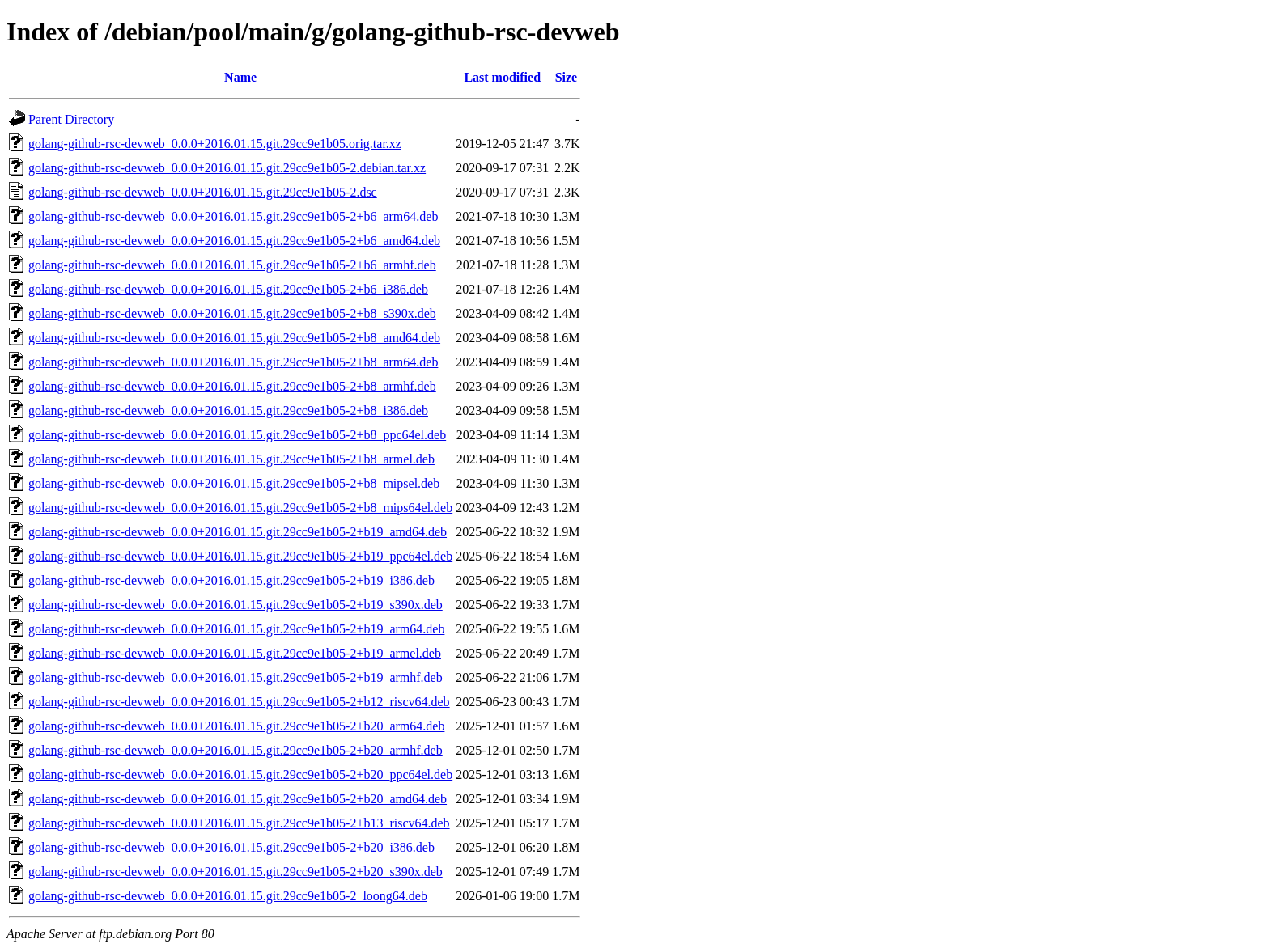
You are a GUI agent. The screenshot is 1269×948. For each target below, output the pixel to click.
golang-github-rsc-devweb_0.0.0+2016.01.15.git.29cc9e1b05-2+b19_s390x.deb (235, 605)
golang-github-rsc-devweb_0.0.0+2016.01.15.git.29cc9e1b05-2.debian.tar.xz (227, 168)
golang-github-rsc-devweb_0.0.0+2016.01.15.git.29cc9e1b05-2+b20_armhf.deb (235, 750)
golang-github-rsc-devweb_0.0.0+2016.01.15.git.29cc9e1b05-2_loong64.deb (227, 896)
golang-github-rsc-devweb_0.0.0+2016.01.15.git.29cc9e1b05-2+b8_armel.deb (231, 459)
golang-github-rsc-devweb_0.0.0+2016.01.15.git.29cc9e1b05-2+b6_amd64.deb (234, 241)
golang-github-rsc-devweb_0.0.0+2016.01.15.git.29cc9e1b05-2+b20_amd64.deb (237, 799)
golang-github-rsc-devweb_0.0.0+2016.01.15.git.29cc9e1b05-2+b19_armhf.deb (235, 677)
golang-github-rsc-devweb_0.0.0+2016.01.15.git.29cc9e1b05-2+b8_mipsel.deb (233, 483)
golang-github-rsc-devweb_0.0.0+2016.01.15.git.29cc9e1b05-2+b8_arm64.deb (233, 362)
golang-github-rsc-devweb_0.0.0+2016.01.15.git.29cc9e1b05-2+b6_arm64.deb (233, 216)
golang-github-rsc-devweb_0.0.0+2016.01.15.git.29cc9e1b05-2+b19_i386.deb (231, 580)
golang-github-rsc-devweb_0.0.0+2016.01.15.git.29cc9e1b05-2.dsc (202, 192)
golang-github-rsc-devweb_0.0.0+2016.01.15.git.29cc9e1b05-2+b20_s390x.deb (235, 871)
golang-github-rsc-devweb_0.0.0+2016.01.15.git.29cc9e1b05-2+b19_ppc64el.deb (240, 556)
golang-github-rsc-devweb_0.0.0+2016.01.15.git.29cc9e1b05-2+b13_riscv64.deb (239, 823)
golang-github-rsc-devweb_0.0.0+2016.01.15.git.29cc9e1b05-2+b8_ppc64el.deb (237, 435)
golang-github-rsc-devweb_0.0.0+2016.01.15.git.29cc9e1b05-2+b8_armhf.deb (232, 386)
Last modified (502, 77)
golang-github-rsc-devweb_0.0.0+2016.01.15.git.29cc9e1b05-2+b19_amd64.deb (237, 532)
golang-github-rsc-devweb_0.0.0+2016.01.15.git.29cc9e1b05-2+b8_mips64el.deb (240, 507)
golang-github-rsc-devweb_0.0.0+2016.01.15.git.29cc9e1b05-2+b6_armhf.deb (232, 265)
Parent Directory (71, 119)
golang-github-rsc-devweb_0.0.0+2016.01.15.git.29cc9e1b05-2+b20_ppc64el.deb (240, 774)
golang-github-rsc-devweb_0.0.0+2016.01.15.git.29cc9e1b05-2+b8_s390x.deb (232, 313)
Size (566, 77)
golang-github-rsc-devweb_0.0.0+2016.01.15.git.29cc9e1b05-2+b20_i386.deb (231, 847)
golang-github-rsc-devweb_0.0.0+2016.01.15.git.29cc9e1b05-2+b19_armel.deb (234, 653)
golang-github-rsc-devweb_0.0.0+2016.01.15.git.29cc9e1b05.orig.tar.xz (214, 143)
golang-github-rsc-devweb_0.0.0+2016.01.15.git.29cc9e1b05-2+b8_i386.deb (228, 410)
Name (240, 77)
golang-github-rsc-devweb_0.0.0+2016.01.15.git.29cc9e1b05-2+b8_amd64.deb (234, 338)
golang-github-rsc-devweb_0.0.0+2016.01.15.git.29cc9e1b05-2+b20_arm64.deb (236, 726)
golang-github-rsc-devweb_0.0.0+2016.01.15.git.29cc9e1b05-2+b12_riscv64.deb (239, 702)
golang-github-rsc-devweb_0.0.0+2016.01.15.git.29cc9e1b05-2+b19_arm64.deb (236, 629)
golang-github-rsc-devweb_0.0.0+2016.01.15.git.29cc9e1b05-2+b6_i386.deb (228, 289)
